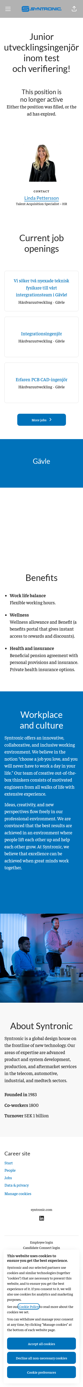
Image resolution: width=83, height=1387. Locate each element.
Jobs (8, 1177)
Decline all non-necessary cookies (41, 1358)
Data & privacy (16, 1184)
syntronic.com (41, 1209)
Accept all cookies (41, 1343)
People (10, 1170)
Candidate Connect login (41, 1247)
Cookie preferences (41, 1372)
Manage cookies (17, 1193)
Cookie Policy (29, 1306)
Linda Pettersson (41, 198)
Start (8, 1162)
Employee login (41, 1242)
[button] (74, 9)
